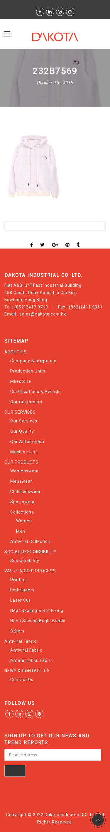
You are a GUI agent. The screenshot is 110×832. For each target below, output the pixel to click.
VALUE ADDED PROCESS (30, 570)
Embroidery (22, 590)
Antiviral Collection (30, 541)
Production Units (27, 371)
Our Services (23, 421)
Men (20, 531)
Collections (22, 512)
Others (17, 631)
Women (24, 521)
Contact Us (21, 679)
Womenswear (24, 471)
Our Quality (22, 431)
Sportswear (22, 501)
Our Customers (26, 402)
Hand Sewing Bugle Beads (37, 620)
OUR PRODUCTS (21, 462)
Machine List (23, 451)
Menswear (21, 481)
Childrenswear (25, 491)
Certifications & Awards (35, 391)
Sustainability (24, 560)
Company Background (33, 360)
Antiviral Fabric (20, 641)
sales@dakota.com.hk (43, 314)
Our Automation (27, 441)
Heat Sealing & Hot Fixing (36, 610)
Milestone (20, 381)
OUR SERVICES (20, 412)
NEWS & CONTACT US (27, 670)
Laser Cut (20, 600)
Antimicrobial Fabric (31, 660)
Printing (18, 579)
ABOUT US (15, 352)
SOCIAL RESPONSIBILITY (30, 551)
